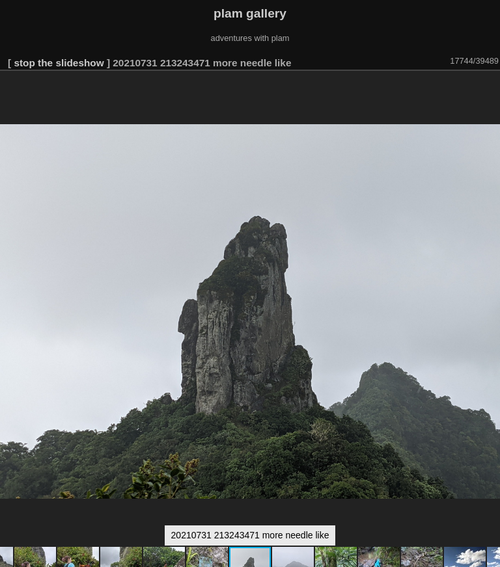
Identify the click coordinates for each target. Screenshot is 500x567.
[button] (488, 89)
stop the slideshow (59, 62)
